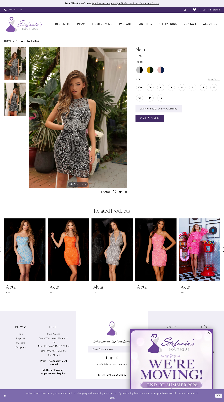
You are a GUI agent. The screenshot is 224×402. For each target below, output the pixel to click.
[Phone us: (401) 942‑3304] (14, 9)
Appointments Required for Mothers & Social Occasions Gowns (125, 3)
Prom (21, 334)
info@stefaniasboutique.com (112, 364)
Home (8, 41)
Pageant (20, 338)
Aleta (19, 41)
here (111, 398)
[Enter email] (112, 349)
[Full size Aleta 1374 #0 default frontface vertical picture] (78, 117)
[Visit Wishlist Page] (195, 9)
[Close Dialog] (5, 396)
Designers (20, 347)
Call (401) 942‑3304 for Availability (158, 108)
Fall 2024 (33, 41)
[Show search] (185, 9)
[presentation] (24, 249)
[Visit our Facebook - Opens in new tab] (106, 357)
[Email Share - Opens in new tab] (126, 192)
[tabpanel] (15, 65)
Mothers (20, 343)
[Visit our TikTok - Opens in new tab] (117, 357)
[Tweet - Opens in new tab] (114, 191)
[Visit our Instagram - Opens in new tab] (111, 358)
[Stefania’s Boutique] (24, 24)
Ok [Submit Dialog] (218, 395)
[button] (211, 10)
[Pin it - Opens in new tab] (120, 191)
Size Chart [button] (214, 79)
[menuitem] (14, 9)
